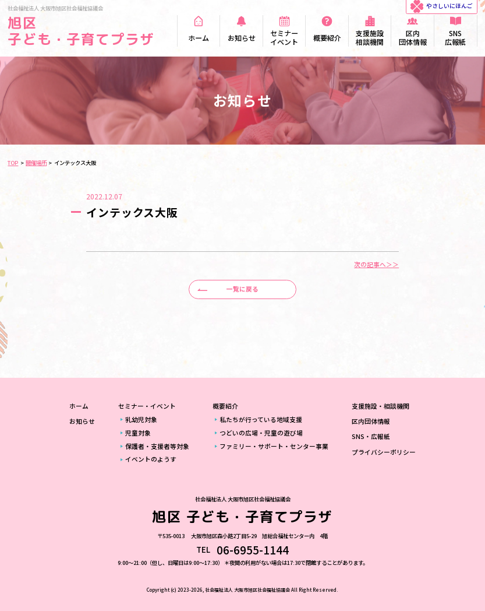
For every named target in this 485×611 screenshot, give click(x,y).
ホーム (78, 406)
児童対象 (138, 433)
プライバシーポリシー (384, 452)
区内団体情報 (371, 421)
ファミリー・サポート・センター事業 (274, 446)
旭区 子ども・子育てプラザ (81, 31)
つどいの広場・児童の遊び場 (261, 433)
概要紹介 (225, 406)
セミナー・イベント (147, 406)
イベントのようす (150, 459)
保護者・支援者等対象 (157, 446)
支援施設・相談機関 (380, 406)
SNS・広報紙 (371, 436)
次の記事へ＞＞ (376, 265)
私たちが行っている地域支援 (261, 419)
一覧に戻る (242, 289)
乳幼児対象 (141, 419)
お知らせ (82, 421)
